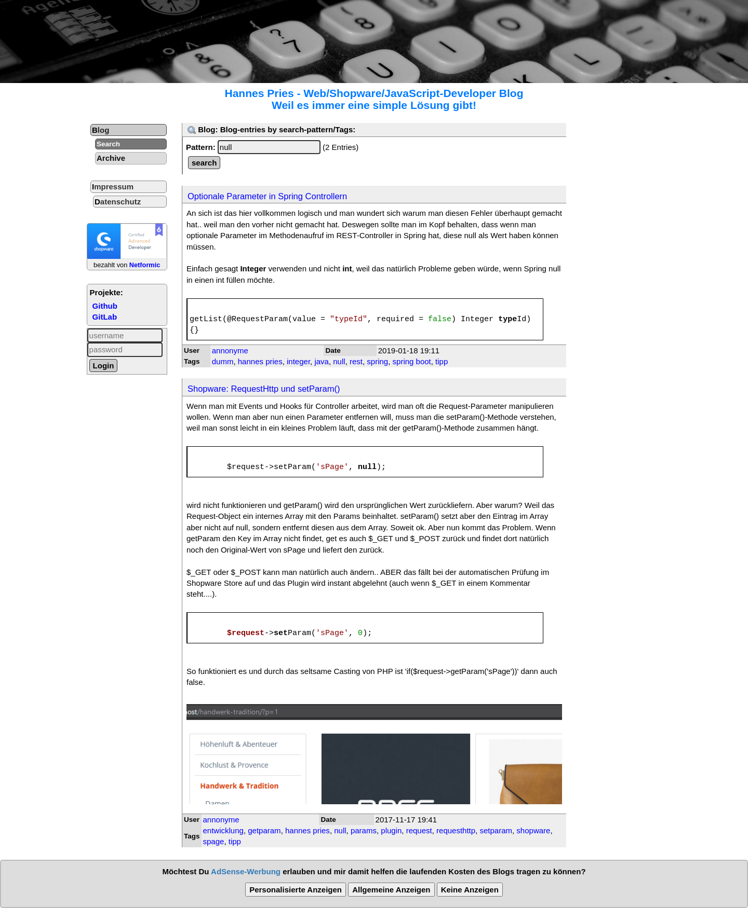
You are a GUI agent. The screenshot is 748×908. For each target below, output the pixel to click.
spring (377, 361)
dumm (223, 361)
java (321, 361)
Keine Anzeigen (470, 889)
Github (104, 305)
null (339, 361)
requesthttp (455, 830)
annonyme (230, 350)
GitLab (104, 316)
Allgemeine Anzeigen (391, 889)
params (364, 830)
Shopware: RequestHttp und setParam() (264, 388)
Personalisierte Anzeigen (295, 889)
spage (213, 841)
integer (298, 361)
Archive (111, 158)
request (419, 830)
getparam (264, 830)
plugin (391, 830)
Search (108, 144)
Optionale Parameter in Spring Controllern (267, 196)
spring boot (412, 361)
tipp (441, 361)
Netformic (145, 265)
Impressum (112, 186)
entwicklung (223, 830)
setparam (495, 830)
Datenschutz (118, 201)
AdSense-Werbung (245, 871)
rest (356, 361)
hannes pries (260, 361)
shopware (533, 830)
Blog (100, 130)
